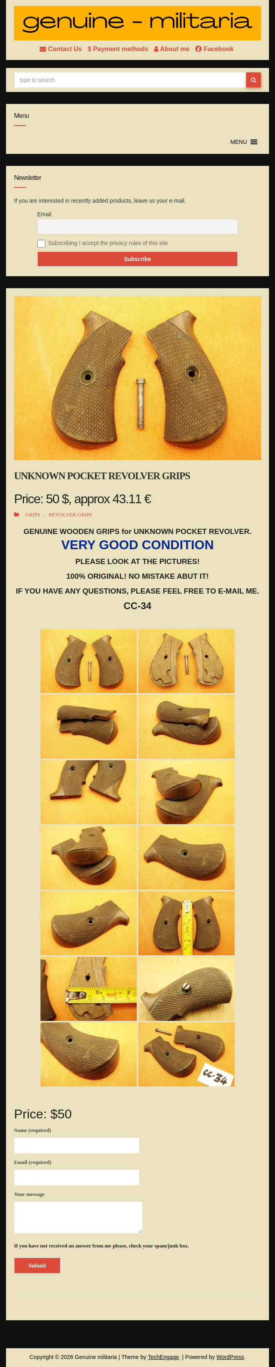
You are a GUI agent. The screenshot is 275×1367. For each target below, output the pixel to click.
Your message (78, 1212)
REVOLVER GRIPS (70, 515)
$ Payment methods (119, 49)
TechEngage (163, 1357)
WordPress (230, 1357)
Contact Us (61, 49)
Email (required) (77, 1171)
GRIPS (32, 515)
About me (172, 49)
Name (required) (77, 1139)
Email (44, 214)
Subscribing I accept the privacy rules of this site (108, 243)
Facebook (214, 49)
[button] (239, 142)
